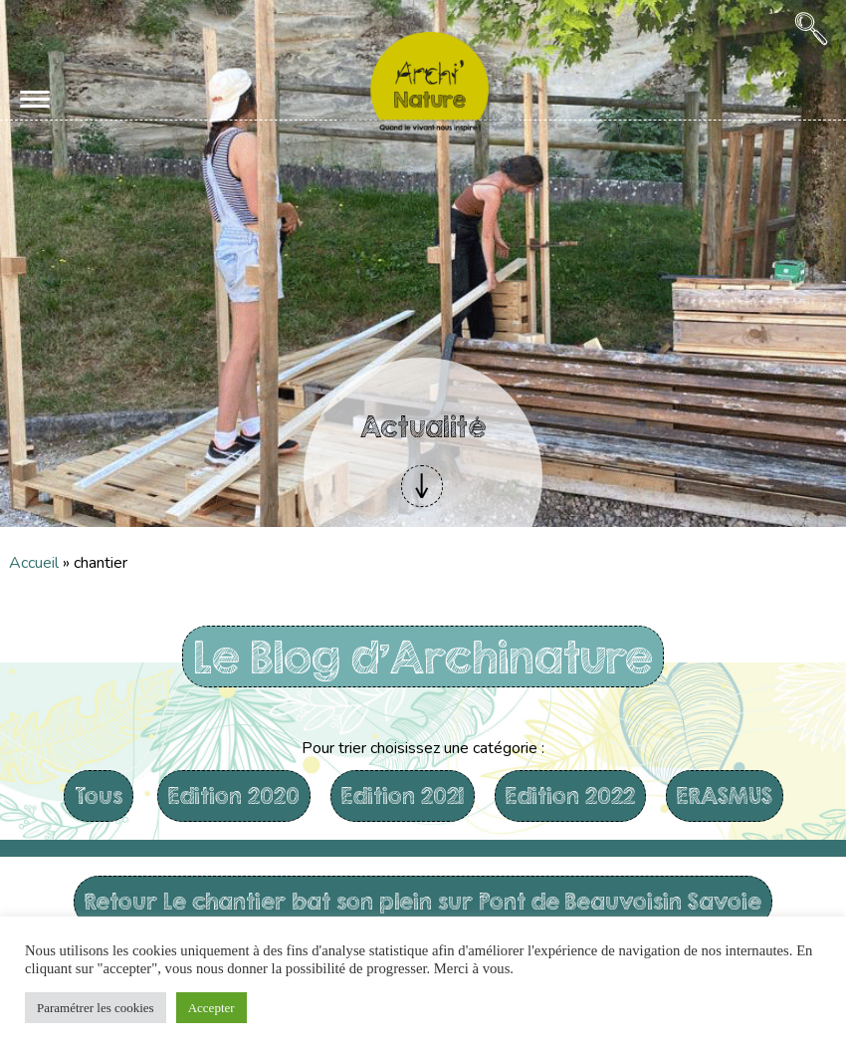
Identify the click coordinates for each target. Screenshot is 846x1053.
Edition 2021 (402, 795)
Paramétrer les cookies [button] (95, 1007)
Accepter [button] (211, 1007)
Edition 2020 (234, 795)
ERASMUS (724, 795)
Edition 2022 (570, 795)
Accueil (34, 563)
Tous (98, 795)
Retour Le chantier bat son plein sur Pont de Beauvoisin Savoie (423, 901)
